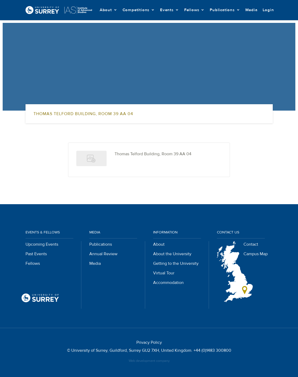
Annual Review (103, 254)
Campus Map (256, 254)
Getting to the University (176, 263)
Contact (251, 244)
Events (167, 9)
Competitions (136, 9)
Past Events (36, 254)
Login (268, 9)
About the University (172, 254)
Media (251, 9)
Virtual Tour (163, 273)
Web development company (149, 361)
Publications (222, 9)
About (106, 9)
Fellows (191, 9)
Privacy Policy (149, 342)
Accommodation (168, 282)
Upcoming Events (42, 244)
